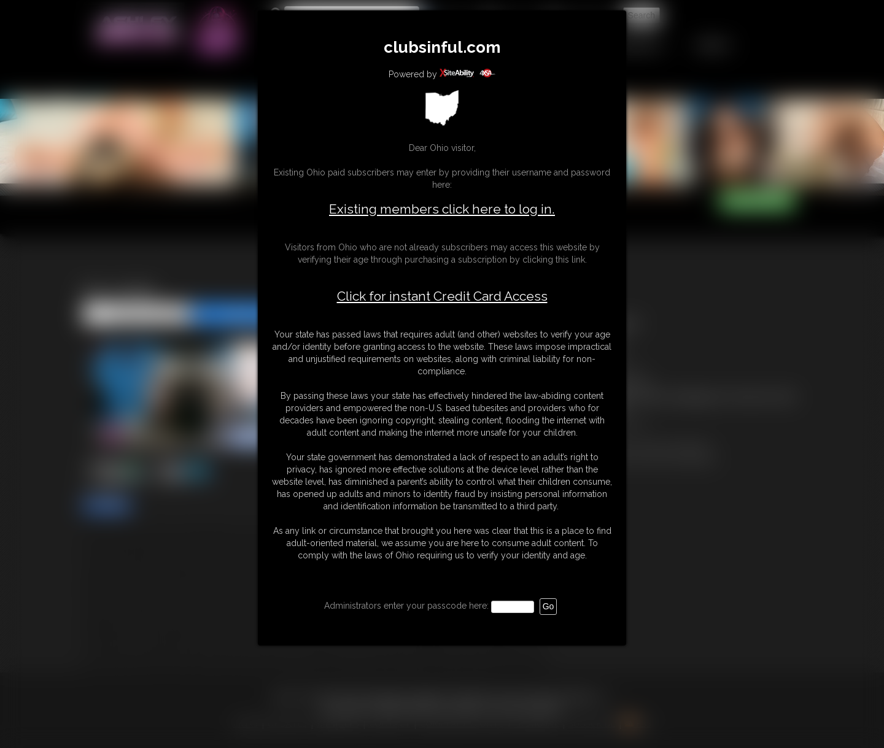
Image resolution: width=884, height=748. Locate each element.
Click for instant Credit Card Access (442, 296)
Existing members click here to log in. (442, 209)
